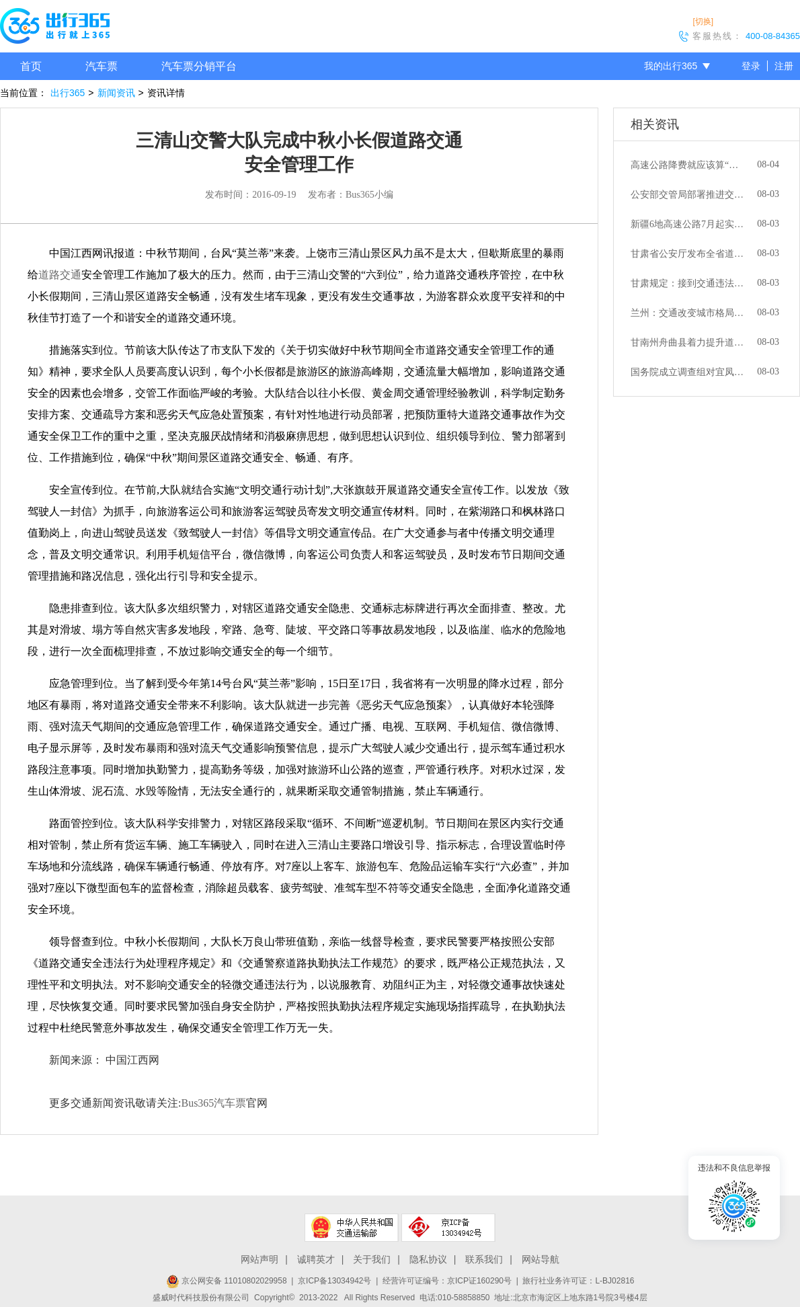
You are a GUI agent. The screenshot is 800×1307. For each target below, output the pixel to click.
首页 (31, 66)
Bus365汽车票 (213, 1103)
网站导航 (540, 1259)
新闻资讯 (116, 92)
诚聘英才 (316, 1259)
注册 (783, 66)
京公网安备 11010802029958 (226, 1280)
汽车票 (101, 66)
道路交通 (59, 274)
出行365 (67, 92)
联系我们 (484, 1259)
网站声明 (259, 1259)
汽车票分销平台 (199, 66)
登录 (751, 66)
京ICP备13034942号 (334, 1280)
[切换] (702, 21)
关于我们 (372, 1259)
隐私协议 (428, 1259)
